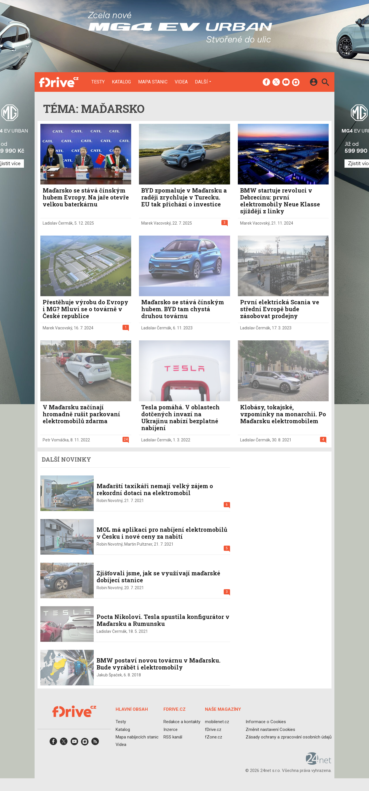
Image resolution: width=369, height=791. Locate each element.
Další (201, 81)
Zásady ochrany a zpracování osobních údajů (289, 736)
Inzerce (170, 729)
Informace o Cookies (266, 721)
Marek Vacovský (156, 223)
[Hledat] (325, 83)
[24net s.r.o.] (319, 762)
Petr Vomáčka (56, 440)
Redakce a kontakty (181, 721)
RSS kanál (172, 736)
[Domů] (58, 82)
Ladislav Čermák (58, 223)
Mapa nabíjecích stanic (137, 736)
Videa (181, 82)
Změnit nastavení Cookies (270, 729)
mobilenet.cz (217, 721)
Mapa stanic (152, 82)
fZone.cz (213, 736)
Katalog (121, 82)
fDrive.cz (213, 729)
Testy (98, 82)
